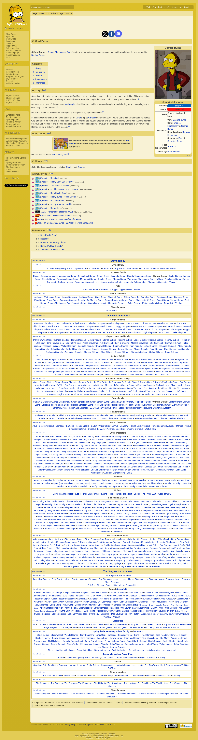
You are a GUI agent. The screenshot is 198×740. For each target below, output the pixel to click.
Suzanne (150, 563)
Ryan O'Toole (83, 519)
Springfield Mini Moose (134, 563)
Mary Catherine (148, 542)
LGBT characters (77, 694)
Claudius (97, 504)
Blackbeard (146, 539)
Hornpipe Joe (73, 554)
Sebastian (80, 525)
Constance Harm (146, 596)
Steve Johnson (88, 554)
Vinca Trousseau (169, 394)
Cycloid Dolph (175, 504)
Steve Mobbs (66, 454)
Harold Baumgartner (117, 436)
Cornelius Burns (174, 141)
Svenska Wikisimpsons (16, 138)
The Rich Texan (152, 665)
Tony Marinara (102, 557)
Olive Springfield (146, 464)
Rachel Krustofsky (41, 451)
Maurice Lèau (125, 388)
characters (117, 571)
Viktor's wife (69, 470)
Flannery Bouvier (155, 365)
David (96, 494)
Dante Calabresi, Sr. (81, 439)
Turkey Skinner (139, 525)
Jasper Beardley (71, 593)
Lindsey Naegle (105, 605)
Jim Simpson (78, 329)
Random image (13, 55)
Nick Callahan (98, 439)
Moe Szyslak (117, 614)
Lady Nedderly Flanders (142, 415)
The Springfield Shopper (17, 143)
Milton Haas (139, 445)
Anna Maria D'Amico (57, 442)
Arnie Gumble (105, 445)
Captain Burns (119, 501)
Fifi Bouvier (122, 365)
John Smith (182, 461)
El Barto (123, 579)
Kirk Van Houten (132, 614)
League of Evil (74, 451)
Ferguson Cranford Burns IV (72, 300)
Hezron (150, 445)
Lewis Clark (101, 635)
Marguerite (114, 451)
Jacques (40, 554)
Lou (48, 602)
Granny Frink (47, 445)
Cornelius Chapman (156, 439)
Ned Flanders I (96, 548)
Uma (36, 608)
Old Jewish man (128, 608)
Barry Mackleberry (110, 602)
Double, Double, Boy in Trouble (65, 189)
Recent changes (13, 50)
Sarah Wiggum (182, 614)
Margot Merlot (168, 388)
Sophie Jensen (59, 638)
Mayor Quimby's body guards (45, 611)
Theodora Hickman (51, 346)
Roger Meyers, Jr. (52, 627)
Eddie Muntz (55, 605)
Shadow (129, 290)
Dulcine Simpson (165, 323)
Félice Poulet (119, 391)
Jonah (124, 510)
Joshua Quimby (134, 560)
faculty (126, 631)
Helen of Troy (81, 510)
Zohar (129, 473)
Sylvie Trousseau (152, 394)
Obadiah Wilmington (165, 470)
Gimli (125, 551)
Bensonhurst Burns (86, 276)
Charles (69, 167)
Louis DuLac (97, 385)
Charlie (170, 439)
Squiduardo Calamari (150, 501)
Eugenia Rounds (120, 346)
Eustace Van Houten (154, 467)
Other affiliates (12, 172)
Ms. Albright (57, 593)
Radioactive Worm (121, 522)
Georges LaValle (49, 388)
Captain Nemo (40, 519)
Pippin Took (101, 566)
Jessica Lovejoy (73, 602)
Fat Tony (112, 668)
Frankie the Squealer (57, 665)
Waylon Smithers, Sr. (54, 464)
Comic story (45, 216)
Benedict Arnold (56, 539)
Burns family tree (59, 155)
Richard (143, 641)
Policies (9, 69)
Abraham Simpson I (98, 323)
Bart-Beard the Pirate (43, 323)
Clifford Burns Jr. (131, 297)
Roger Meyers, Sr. (43, 454)
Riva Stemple (170, 349)
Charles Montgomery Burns (59, 52)
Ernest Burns (52, 300)
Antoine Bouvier (75, 359)
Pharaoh (150, 519)
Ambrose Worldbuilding (114, 473)
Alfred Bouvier (42, 359)
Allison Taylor (73, 644)
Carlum (94, 426)
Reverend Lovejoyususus (163, 426)
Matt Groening (121, 624)
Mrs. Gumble (119, 445)
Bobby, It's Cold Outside (61, 204)
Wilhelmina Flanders (67, 415)
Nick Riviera (102, 611)
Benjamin (85, 593)
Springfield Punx (13, 162)
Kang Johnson (107, 665)
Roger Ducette (139, 442)
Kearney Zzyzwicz (118, 647)
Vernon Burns (177, 300)
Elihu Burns (39, 300)
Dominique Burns (164, 297)
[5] (68, 154)
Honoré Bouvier (119, 368)
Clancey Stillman (91, 352)
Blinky (61, 657)
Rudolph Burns (104, 279)
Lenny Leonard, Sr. (68, 557)
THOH (43, 212)
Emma (104, 494)
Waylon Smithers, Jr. (148, 657)
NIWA (8, 169)
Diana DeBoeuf (138, 382)
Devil (91, 675)
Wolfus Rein (150, 429)
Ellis (150, 442)
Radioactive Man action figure (170, 560)
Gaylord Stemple (73, 349)
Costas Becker (120, 539)
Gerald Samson (122, 611)
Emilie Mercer (183, 451)
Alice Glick (101, 596)
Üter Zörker (103, 647)
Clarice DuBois (109, 340)
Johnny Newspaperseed (162, 454)
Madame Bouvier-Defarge (90, 375)
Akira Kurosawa (167, 599)
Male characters (63, 702)
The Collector (56, 545)
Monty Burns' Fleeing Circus (63, 197)
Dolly (142, 480)
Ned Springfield (111, 464)
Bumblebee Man (81, 624)
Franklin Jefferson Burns (67, 279)
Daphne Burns (179, 120)
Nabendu (158, 605)
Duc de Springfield (73, 464)
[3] (103, 112)
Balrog (80, 539)
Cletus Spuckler (59, 614)
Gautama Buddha (171, 436)
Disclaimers (99, 725)
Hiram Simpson (139, 326)
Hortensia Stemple (91, 349)
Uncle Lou (164, 375)
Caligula (135, 542)
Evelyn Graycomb (179, 405)
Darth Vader (178, 528)
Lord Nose (162, 418)
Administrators (12, 74)
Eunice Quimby (155, 457)
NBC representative (124, 454)
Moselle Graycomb (139, 343)
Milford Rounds (150, 346)
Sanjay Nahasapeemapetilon (106, 608)
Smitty (162, 657)
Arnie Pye (66, 627)
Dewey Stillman (122, 352)
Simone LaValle (95, 388)
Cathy (62, 504)
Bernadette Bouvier (165, 359)
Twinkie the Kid (165, 528)
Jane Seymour (67, 563)
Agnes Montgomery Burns (64, 276)
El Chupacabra (62, 548)
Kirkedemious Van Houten (176, 467)
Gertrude (129, 507)
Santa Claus (81, 675)
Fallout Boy (101, 675)
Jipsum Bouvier (152, 368)
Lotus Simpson (110, 329)
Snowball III (84, 486)
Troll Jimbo (94, 510)
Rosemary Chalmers (136, 439)
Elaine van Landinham (152, 303)
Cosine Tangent (58, 644)
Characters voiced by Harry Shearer (140, 702)
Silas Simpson (89, 332)
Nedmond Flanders (57, 418)
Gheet (151, 605)
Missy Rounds (184, 346)
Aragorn (43, 539)
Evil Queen (68, 507)
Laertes (104, 513)
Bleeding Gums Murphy (84, 454)
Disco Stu (105, 614)
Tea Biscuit (49, 528)
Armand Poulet (90, 391)
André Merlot (154, 388)
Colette (66, 545)
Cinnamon (94, 480)
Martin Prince (104, 641)
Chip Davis (111, 442)
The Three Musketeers (118, 528)
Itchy (110, 675)
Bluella (59, 480)
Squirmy (124, 486)
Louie (140, 665)
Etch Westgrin (119, 470)
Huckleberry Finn (101, 507)
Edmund (50, 548)
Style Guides (11, 79)
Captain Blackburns (42, 276)
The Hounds (105, 289)
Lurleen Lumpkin (153, 624)
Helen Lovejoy (58, 602)
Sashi (186, 605)
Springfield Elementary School (107, 631)
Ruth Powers (143, 608)
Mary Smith (38, 464)
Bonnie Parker (75, 560)
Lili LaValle (82, 388)
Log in (187, 7)
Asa (51, 436)
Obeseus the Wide (96, 429)
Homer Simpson (155, 326)
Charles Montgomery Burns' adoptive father (67, 303)
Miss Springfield (120, 627)
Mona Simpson (141, 329)
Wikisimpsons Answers (16, 141)
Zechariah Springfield (165, 464)
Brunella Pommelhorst (73, 641)
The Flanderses (85, 683)
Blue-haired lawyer (99, 593)
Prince (108, 560)
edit (44, 90)
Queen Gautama (92, 551)
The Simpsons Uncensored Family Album (62, 219)
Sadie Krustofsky (58, 451)
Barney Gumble (162, 551)
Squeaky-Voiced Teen (77, 614)
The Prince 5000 (149, 494)
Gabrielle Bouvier (67, 368)
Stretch (184, 525)
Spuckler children (166, 611)
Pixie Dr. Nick (55, 519)
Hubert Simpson (51, 329)
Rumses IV (175, 522)
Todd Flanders (162, 635)
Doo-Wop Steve (184, 464)
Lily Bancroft (60, 436)
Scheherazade (105, 461)
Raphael (78, 611)
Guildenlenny (40, 510)
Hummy (109, 483)
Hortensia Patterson (117, 303)
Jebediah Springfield (93, 464)
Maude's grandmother (146, 418)
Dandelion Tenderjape (65, 528)
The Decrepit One (139, 504)
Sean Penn (88, 560)
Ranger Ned (169, 516)
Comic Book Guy (135, 593)
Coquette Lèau (151, 375)
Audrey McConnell (179, 638)
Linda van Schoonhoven (132, 467)
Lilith (141, 513)
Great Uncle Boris (63, 323)
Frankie (36, 445)
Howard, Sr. (39, 448)
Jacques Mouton (44, 391)
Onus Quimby (149, 560)
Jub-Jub (91, 585)
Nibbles (151, 483)
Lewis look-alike (152, 650)
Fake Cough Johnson (113, 448)
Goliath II (133, 551)
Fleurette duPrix (112, 385)
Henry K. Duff (178, 545)
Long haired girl (169, 650)
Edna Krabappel (127, 418)
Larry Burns (119, 268)
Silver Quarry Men (110, 525)
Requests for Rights (15, 76)
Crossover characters (126, 694)
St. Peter (99, 560)
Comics (9, 43)
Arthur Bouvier (90, 359)
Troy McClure (169, 624)
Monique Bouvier (104, 372)
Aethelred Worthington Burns (47, 297)
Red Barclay (88, 436)
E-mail (137, 635)
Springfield (121, 589)
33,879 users (12, 102)
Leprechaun (124, 675)
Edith (42, 548)
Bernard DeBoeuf (87, 382)
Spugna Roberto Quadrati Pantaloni (65, 522)
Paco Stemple (156, 349)
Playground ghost (107, 457)
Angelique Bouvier (58, 359)
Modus (188, 426)
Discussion (44, 13)
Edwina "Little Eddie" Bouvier (57, 365)
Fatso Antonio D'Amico (78, 442)
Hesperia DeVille (41, 385)
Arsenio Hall (176, 551)
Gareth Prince (157, 608)
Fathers (118, 702)
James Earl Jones (133, 448)
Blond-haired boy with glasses (61, 650)
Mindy (55, 454)
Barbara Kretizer (65, 282)
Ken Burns (107, 268)
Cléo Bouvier (105, 362)
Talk (148, 7)
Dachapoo (133, 480)
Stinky (132, 486)
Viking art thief (82, 470)
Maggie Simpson (166, 579)
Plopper (100, 585)
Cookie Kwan (182, 599)
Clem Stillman (107, 352)
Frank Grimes (91, 445)
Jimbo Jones (73, 638)
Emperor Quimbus (135, 429)
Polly (178, 483)
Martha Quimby (66, 611)
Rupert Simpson (73, 332)
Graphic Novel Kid (63, 445)
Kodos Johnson (123, 665)
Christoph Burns (115, 297)
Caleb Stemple (57, 349)
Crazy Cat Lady (151, 593)
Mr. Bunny (68, 480)
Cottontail (123, 480)
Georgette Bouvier (85, 368)
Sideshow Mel (183, 624)
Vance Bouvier (161, 372)
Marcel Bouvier (40, 372)
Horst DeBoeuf (153, 382)
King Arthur (45, 501)
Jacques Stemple (108, 349)
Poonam (166, 605)
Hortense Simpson (172, 326)
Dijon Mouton (183, 388)
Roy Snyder (151, 611)
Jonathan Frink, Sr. (128, 548)
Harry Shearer (173, 151)
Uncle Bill (132, 436)
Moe (77, 516)
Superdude (142, 486)
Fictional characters (59, 694)
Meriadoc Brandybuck (66, 542)
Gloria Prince (171, 608)
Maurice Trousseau (115, 394)
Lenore (134, 513)
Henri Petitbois (60, 391)
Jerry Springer (115, 563)
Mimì (60, 516)
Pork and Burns (58, 200)
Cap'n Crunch (123, 504)
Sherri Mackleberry (132, 638)
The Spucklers (144, 683)
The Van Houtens (160, 683)
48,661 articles (12, 96)
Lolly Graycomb (122, 343)
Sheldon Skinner (168, 461)
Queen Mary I (129, 557)
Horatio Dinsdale (78, 340)
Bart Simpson (105, 579)
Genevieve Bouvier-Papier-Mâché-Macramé (123, 375)
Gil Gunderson (130, 596)
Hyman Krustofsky (179, 448)
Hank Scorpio (166, 665)
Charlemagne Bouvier (53, 362)
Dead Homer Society (15, 165)
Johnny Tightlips (181, 665)
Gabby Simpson (70, 326)
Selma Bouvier (72, 579)
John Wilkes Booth (161, 539)
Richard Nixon (138, 675)
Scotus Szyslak (162, 563)
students (138, 631)
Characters (11, 39)
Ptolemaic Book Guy (116, 429)
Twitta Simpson (134, 332)
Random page (12, 53)
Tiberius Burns (119, 279)
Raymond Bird (47, 480)
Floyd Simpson (54, 326)
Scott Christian (96, 624)
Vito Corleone (109, 504)
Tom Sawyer (46, 525)
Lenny (112, 513)
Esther (170, 442)
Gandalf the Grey (176, 548)
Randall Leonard (86, 557)
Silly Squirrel (125, 525)
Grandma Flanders (104, 415)
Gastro (49, 551)
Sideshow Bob (39, 665)
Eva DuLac (185, 382)
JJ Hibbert (181, 635)
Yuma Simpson (164, 332)
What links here (13, 115)
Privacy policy (70, 725)
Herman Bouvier (103, 368)
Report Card (132, 641)
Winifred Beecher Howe (57, 448)
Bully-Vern (106, 501)
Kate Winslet (154, 566)
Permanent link (12, 124)
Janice (49, 554)
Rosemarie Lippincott (84, 282)
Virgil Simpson (149, 332)
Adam (35, 501)
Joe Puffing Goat (73, 343)
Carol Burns (100, 297)
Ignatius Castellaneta (115, 439)
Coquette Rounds (86, 346)
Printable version (13, 122)
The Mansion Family (60, 185)
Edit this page (57, 13)
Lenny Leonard (131, 657)
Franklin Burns (62, 405)
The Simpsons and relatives (117, 575)
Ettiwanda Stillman (139, 352)
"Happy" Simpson (123, 326)
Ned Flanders (55, 596)
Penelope (140, 519)
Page (35, 13)
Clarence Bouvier (72, 362)
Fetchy (174, 480)
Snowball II (72, 486)
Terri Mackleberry (150, 638)
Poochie (169, 519)
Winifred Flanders (177, 418)
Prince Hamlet (67, 510)
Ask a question (12, 48)
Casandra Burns (118, 276)
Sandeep (178, 605)
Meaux (40, 516)
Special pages (12, 119)
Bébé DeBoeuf (103, 382)
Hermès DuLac (83, 385)
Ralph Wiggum (116, 644)
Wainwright (70, 104)
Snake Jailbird (93, 665)
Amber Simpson (115, 323)
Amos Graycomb (90, 343)
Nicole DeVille (57, 385)
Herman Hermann (77, 665)
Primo (119, 457)
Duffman (109, 624)
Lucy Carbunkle (169, 501)
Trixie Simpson (118, 332)
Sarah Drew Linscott (97, 303)
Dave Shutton (85, 627)
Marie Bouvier (88, 372)
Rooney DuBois (172, 340)
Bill (34, 624)
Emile (162, 442)
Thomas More (60, 560)
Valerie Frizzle (116, 507)
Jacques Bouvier (135, 368)
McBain (176, 627)
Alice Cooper (96, 545)
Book (39, 219)
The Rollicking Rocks (148, 522)
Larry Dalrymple (97, 442)
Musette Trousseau (134, 394)
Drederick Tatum (136, 627)
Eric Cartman (183, 501)
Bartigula (70, 426)
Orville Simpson (175, 329)
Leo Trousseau (98, 394)
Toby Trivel (125, 566)
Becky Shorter (169, 641)
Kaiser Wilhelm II (139, 566)
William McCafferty (151, 451)
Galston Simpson (87, 326)
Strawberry (94, 614)
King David (115, 545)
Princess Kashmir (133, 599)
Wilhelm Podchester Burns (169, 279)
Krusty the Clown (137, 624)
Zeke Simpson (179, 332)
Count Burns (102, 542)
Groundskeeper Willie (134, 644)
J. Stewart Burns (126, 300)
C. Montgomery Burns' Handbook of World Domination (68, 223)
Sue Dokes (165, 545)
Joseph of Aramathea (151, 510)
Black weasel (57, 635)
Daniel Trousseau (148, 391)
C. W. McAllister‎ (134, 451)
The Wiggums (176, 683)
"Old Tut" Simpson (158, 329)
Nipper (122, 290)
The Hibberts (100, 683)
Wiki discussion (13, 83)
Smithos (103, 563)
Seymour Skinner (41, 644)
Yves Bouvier (71, 375)
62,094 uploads (13, 98)
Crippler (115, 290)
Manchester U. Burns (145, 300)
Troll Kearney (61, 513)
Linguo (137, 494)
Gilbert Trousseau (81, 394)
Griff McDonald (168, 451)
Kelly (161, 554)
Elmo (156, 442)
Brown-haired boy (85, 650)
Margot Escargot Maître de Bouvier (64, 372)
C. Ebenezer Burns (86, 542)
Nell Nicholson (54, 641)
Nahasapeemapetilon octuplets (127, 605)
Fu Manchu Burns (95, 300)
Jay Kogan (112, 554)
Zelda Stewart (134, 303)
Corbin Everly (181, 442)
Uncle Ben (87, 501)
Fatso (77, 507)
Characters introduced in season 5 (48, 706)
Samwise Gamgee (158, 548)
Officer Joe (114, 510)
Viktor (59, 470)
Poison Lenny (123, 513)
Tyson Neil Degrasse (157, 504)
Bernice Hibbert (163, 596)
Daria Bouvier (134, 362)
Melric (36, 560)
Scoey (57, 525)
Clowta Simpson (149, 323)
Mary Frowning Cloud (43, 340)
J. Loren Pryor (118, 641)
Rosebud (172, 146)
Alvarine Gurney (128, 385)
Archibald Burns (86, 297)
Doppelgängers (42, 694)
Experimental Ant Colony (158, 480)
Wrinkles (163, 486)
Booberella (51, 624)
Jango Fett (86, 507)
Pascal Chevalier (69, 382)
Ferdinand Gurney (145, 385)
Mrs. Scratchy (67, 525)
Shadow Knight (93, 525)
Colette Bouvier (119, 362)
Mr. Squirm (114, 486)
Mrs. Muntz (68, 605)
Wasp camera (164, 494)
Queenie (186, 483)
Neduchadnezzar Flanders (79, 418)
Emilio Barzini (58, 501)
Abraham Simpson (88, 579)
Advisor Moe (86, 516)
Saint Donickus (125, 442)
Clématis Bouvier (89, 362)
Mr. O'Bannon (69, 519)
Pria (172, 605)
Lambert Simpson (94, 329)
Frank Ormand (41, 457)
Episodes (10, 36)
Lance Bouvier (182, 368)
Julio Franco (68, 596)
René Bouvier (134, 372)
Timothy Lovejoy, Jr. (91, 602)
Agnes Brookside (69, 297)
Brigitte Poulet (105, 391)
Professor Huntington (79, 448)
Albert (38, 436)
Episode (44, 178)
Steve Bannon (91, 539)
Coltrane (113, 480)
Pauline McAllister (138, 483)
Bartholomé (101, 436)
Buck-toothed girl (119, 650)
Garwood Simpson (104, 326)
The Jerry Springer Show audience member (137, 554)
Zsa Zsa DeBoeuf (170, 382)
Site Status (110, 725)
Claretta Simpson (132, 323)
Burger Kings (56, 208)
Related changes (13, 117)
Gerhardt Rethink (62, 461)
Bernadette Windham (173, 303)
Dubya (177, 611)
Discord (9, 81)
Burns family (118, 260)
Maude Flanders (122, 415)
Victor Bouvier (176, 372)
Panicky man (73, 457)
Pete (83, 457)
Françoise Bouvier (50, 368)
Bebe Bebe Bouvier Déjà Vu (142, 359)
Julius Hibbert (178, 596)
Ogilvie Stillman (156, 352)
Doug (178, 593)
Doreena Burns (181, 297)
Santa (78, 118)
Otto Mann (164, 638)
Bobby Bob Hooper (180, 445)
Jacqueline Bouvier (41, 579)
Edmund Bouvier (162, 362)
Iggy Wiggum (133, 470)
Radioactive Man (163, 675)
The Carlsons (70, 683)
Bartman (115, 579)
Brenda (97, 501)
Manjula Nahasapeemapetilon (78, 608)
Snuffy (94, 486)
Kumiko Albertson (42, 593)
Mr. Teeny (149, 627)
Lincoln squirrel (121, 483)
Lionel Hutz (82, 599)
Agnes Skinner (137, 611)
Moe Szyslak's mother (79, 467)
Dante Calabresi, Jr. (61, 439)
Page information (13, 126)
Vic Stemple (183, 349)
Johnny (99, 448)
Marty (42, 624)
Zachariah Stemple (54, 352)
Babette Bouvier (106, 359)
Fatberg (74, 548)
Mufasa (138, 516)
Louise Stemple (125, 349)
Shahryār (118, 461)
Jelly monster (59, 554)
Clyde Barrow (105, 539)
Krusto (177, 554)
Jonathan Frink (82, 596)
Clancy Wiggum (166, 614)
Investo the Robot (124, 494)
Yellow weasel (165, 644)
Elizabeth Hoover (42, 638)
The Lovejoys (130, 683)
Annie (36, 480)
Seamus (55, 563)
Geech (95, 483)
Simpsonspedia (13, 145)
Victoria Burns (132, 268)
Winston (137, 290)
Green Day (78, 445)
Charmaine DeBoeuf (121, 382)
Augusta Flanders (86, 415)
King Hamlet (53, 510)
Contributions (159, 7)
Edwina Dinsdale (61, 340)
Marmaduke (185, 513)
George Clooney (40, 545)
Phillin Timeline (112, 467)
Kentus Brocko (82, 426)
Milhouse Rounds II (167, 346)
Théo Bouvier (148, 372)
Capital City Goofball (52, 675)
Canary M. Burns (90, 289)
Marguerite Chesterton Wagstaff (162, 282)
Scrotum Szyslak (178, 563)
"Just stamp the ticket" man (111, 599)
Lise (84, 451)
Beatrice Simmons (132, 461)
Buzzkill (78, 494)
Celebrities (118, 621)
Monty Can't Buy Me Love (62, 182)
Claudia (104, 480)
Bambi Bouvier (121, 359)
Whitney (185, 611)
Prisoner (127, 457)
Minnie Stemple (141, 349)
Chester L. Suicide (43, 467)
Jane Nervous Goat (55, 343)
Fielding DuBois (125, 340)
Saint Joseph (134, 510)
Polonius (160, 519)
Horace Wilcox (147, 470)
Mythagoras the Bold (152, 516)
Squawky (103, 486)
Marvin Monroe (41, 605)
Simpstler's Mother (150, 461)
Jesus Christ (40, 442)
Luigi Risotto (89, 611)
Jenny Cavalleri (74, 504)
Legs (134, 665)
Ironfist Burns (94, 268)
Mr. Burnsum (115, 542)
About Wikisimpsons (85, 725)
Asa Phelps (92, 457)
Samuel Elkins (49, 507)
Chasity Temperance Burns (139, 276)
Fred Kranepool (92, 513)
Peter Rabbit (106, 522)
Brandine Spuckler (41, 614)
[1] (138, 99)
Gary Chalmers (87, 635)
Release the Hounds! (62, 216)
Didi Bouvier (147, 362)
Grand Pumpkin (146, 551)
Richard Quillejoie (90, 522)
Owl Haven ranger (58, 457)
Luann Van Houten (149, 614)
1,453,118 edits (13, 100)
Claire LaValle (177, 385)
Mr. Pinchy (169, 483)
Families (118, 679)
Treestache (113, 566)
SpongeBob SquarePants (159, 525)
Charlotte (87, 504)
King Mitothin (47, 560)
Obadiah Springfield (128, 464)
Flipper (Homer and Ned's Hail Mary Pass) (71, 483)
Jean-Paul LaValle (67, 388)
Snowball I (61, 486)
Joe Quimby (184, 608)
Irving (186, 551)
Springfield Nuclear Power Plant (117, 654)
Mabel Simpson (126, 329)
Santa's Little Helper (115, 585)
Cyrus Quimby (118, 560)
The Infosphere (13, 167)
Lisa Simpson (151, 579)
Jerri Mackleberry (128, 602)
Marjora (179, 426)
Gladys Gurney (162, 385)
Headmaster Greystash (175, 507)
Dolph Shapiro (154, 641)
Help (8, 57)
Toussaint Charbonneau (167, 542)
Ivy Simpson (65, 329)
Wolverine (153, 486)
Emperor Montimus (77, 429)
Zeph (180, 138)
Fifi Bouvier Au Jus (137, 365)
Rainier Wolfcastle (164, 627)
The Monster (109, 516)
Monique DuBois (155, 340)
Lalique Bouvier (167, 368)
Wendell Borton (71, 635)
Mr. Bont (157, 436)
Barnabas (60, 426)
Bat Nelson (181, 516)
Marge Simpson (182, 579)
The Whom (117, 532)
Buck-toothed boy (102, 650)
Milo (171, 602)
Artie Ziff (116, 617)
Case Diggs (127, 545)
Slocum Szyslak (71, 566)
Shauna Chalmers (117, 593)
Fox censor (143, 548)
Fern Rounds (136, 346)
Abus (35, 426)
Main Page (11, 34)
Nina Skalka (183, 641)
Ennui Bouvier (78, 365)
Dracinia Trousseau (166, 391)
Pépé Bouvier (120, 372)
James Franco (111, 548)
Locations (10, 41)
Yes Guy (107, 617)
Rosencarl (164, 522)
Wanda (104, 644)
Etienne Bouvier (108, 365)
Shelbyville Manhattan (98, 451)
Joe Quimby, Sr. (171, 457)
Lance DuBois (140, 340)
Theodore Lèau (140, 388)
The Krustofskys (115, 683)
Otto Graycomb (157, 343)
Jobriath (104, 510)
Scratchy (176, 675)
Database (112, 635)
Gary (93, 596)
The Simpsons (42, 683)
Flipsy (111, 494)
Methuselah (50, 516)
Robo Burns (112, 310)
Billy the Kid (133, 539)
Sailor (87, 461)
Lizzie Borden (177, 539)
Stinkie (176, 525)
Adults (110, 702)
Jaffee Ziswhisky (181, 644)
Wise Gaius (104, 426)
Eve (59, 507)
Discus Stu (37, 528)
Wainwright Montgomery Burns (141, 279)
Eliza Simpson (181, 323)
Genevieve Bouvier (45, 542)
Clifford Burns (160, 276)
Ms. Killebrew (164, 448)
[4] (69, 126)
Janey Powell (91, 641)
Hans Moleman (181, 602)
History (69, 13)
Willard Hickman (68, 346)
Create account (174, 7)
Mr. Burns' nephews (149, 268)
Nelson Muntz (40, 641)
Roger (134, 522)
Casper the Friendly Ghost (46, 504)
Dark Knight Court (59, 193)
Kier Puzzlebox (139, 457)
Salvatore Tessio (84, 528)
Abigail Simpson (80, 323)
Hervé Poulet (132, 391)
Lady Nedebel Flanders (164, 415)
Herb (102, 483)
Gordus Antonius (46, 426)
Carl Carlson (108, 657)
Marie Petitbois (75, 391)
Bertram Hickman (173, 343)
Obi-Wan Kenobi (76, 513)
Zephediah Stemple (73, 352)
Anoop (144, 605)
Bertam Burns (103, 276)
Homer (158, 445)
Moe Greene (157, 507)
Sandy (94, 461)
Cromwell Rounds (103, 346)
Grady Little (39, 602)
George (80, 167)
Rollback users (12, 72)
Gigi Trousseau (65, 394)
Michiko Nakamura (105, 454)
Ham (172, 635)
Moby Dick (68, 516)
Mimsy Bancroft (75, 436)
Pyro (74, 627)
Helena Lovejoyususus (140, 426)
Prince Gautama (76, 551)
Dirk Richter (77, 461)
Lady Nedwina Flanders (46, 415)
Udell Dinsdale (94, 340)
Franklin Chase (181, 439)
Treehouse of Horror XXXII (61, 212)
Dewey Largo (116, 638)
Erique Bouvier (92, 365)
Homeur (166, 445)
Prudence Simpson (56, 332)
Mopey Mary (115, 557)
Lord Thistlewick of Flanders (105, 418)
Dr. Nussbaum (181, 454)
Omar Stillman (171, 352)
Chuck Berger (43, 635)
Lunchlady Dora (125, 635)
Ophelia (115, 519)
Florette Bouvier (172, 365)
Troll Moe (98, 516)
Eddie (185, 593)
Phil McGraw (175, 557)
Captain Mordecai (125, 516)
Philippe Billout (53, 382)
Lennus (115, 426)
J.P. (92, 448)
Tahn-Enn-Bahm (87, 566)
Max (123, 451)
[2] (56, 107)
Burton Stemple (42, 349)
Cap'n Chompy (81, 480)
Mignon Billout (38, 382)
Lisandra (124, 426)
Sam (111, 611)
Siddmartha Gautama (111, 551)
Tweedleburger (149, 528)
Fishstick (84, 548)
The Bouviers (57, 683)
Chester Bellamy (73, 501)
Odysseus (95, 519)
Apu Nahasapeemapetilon (51, 608)
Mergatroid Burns (88, 279)
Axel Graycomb (106, 343)
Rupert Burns (163, 300)
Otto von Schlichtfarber (101, 470)
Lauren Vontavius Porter (112, 282)
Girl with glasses (136, 650)
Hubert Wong (152, 644)
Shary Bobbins (145, 436)
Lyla (97, 282)
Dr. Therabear (100, 528)
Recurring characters (167, 694)
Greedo (146, 507)
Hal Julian (100, 554)
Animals (90, 694)
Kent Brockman (65, 624)
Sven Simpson (103, 332)
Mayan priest (143, 557)
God (115, 675)
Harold (129, 445)
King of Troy (135, 528)
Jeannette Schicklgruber (135, 282)
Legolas (46, 557)
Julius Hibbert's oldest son (63, 599)
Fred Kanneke (149, 448)
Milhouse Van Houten (90, 644)
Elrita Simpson (39, 326)
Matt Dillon (153, 545)
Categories (37, 702)
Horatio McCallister (158, 602)
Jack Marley (142, 602)
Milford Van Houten (46, 470)
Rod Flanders (148, 635)
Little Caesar (133, 501)
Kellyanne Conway (80, 545)
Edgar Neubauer (142, 454)
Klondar (169, 554)
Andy (45, 436)
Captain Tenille (97, 467)
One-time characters (147, 694)
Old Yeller (106, 519)
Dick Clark (88, 494)
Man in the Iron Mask (154, 513)
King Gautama (60, 551)
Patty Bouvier (58, 579)
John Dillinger (140, 545)
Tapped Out (11, 46)
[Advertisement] (16, 230)
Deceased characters (118, 315)
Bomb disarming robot (63, 494)
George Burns (111, 300)
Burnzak (126, 542)
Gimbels (92, 118)
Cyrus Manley (172, 513)
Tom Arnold (70, 539)
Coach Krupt (102, 638)
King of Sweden (61, 467)
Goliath (138, 507)
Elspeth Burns (48, 279)
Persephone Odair (168, 268)
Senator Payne (128, 519)
